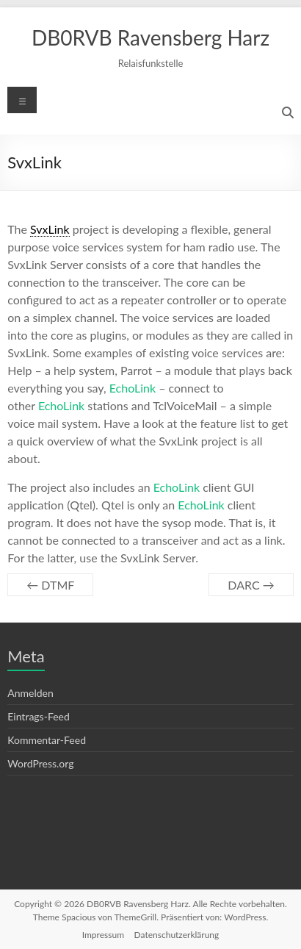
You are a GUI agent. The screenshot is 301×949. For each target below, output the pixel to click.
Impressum (103, 934)
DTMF (50, 585)
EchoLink (132, 388)
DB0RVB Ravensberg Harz (150, 37)
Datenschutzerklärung (177, 934)
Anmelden (30, 693)
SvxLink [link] (50, 229)
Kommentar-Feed (46, 740)
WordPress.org (40, 763)
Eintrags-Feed (38, 716)
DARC (251, 585)
